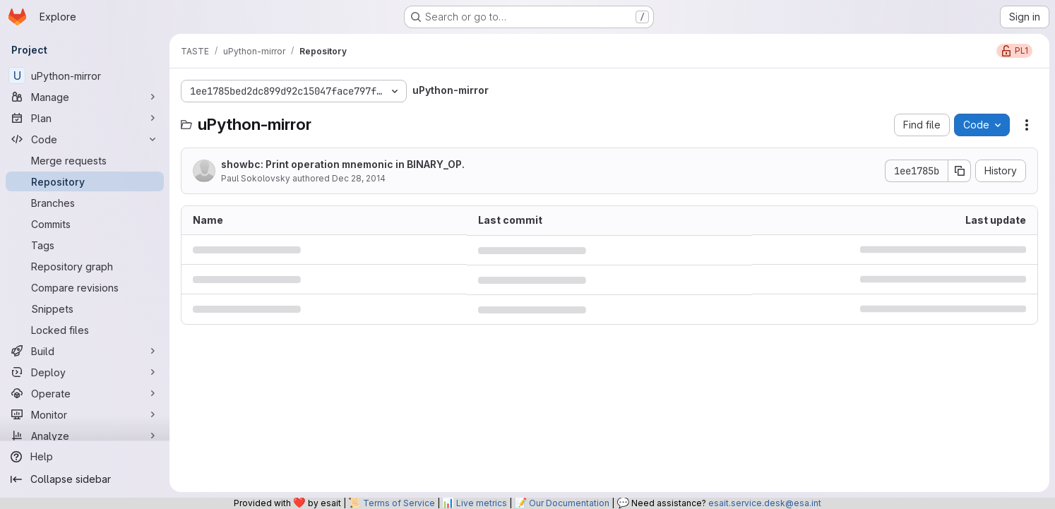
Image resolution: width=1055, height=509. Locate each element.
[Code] (85, 139)
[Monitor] (85, 414)
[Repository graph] (85, 266)
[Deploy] (85, 372)
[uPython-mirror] (85, 75)
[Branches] (85, 202)
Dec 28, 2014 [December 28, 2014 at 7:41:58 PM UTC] (359, 178)
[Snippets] (85, 308)
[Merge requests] (85, 160)
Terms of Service (399, 503)
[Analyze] (85, 435)
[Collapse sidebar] (85, 479)
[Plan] (85, 118)
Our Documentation (569, 503)
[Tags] (85, 245)
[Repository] (85, 181)
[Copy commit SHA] (959, 171)
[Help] (85, 457)
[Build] (85, 351)
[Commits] (85, 224)
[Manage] (85, 97)
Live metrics (481, 503)
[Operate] (85, 393)
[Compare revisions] (85, 287)
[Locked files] (85, 330)
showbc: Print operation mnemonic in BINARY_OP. (343, 164)
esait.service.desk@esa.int (764, 503)
